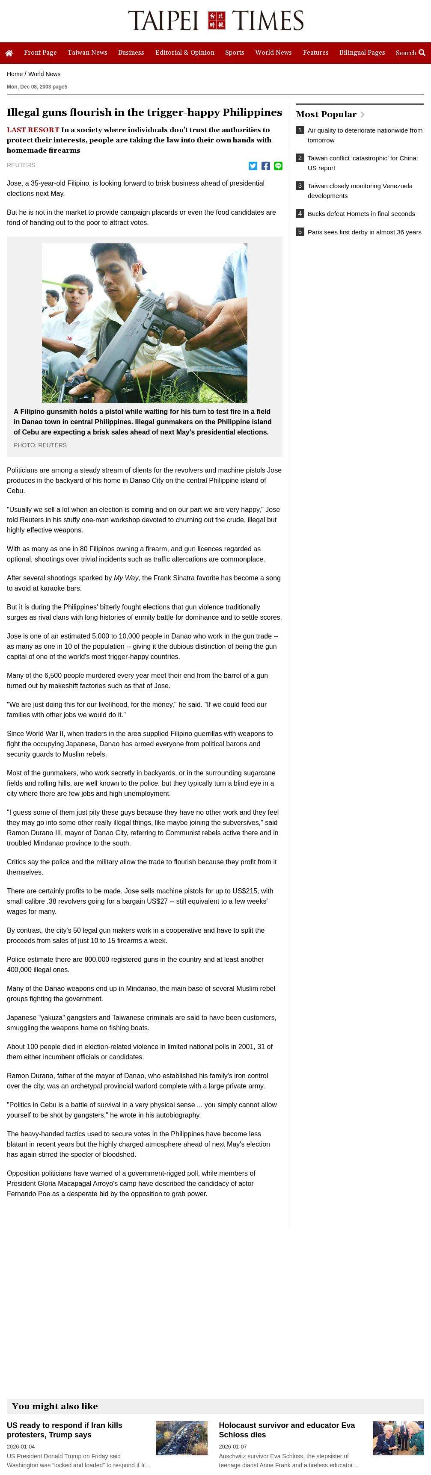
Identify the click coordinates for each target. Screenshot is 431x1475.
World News (44, 74)
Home (15, 74)
